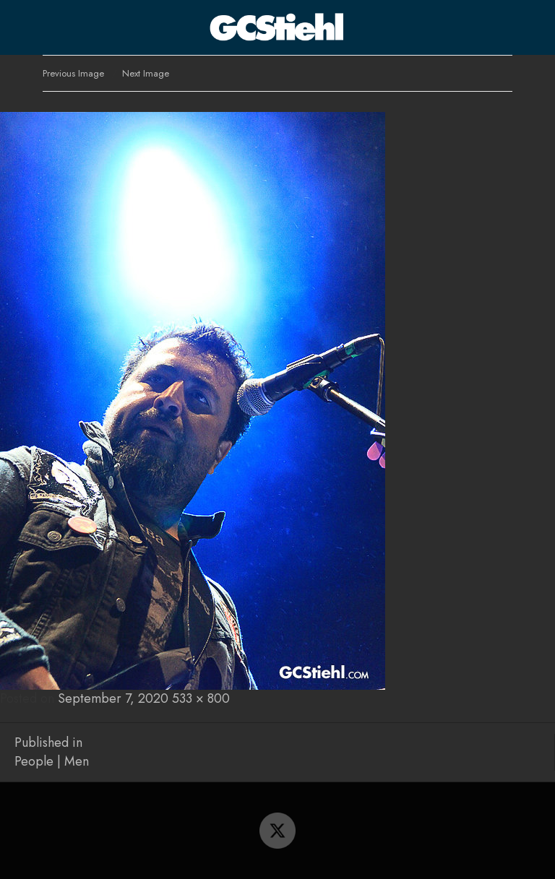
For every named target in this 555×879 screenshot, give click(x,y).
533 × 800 (201, 698)
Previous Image (73, 73)
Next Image (145, 73)
